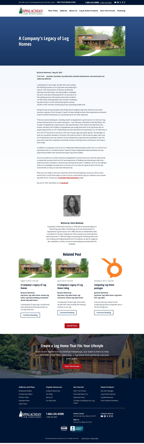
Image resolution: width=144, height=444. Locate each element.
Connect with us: (107, 415)
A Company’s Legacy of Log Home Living (70, 286)
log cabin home (67, 76)
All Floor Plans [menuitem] (24, 398)
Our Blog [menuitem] (49, 395)
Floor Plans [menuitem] (53, 11)
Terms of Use (85, 439)
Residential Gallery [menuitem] (25, 392)
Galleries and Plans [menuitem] (27, 388)
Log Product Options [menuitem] (108, 395)
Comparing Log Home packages (104, 286)
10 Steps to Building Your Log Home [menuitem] (84, 403)
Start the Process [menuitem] (107, 11)
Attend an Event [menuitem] (79, 398)
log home (49, 76)
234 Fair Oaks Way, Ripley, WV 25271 (84, 417)
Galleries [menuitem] (63, 11)
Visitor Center (78, 415)
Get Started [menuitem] (78, 388)
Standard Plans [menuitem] (24, 402)
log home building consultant (37, 298)
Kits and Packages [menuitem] (107, 392)
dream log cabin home (29, 300)
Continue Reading (30, 315)
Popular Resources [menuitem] (54, 388)
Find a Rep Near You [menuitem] (80, 395)
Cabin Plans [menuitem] (23, 405)
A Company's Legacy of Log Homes (34, 286)
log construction (95, 76)
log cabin (101, 298)
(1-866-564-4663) (106, 3)
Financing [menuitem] (121, 11)
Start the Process (72, 367)
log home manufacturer (81, 76)
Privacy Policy (94, 439)
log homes (57, 76)
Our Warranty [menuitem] (51, 402)
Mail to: (76, 421)
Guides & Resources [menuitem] (53, 392)
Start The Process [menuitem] (79, 392)
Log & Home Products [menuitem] (88, 11)
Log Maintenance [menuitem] (107, 398)
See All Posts (72, 326)
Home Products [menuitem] (107, 388)
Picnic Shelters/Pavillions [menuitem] (109, 402)
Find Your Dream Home (66, 2)
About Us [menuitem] (73, 11)
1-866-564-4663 (51, 418)
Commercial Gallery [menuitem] (25, 395)
